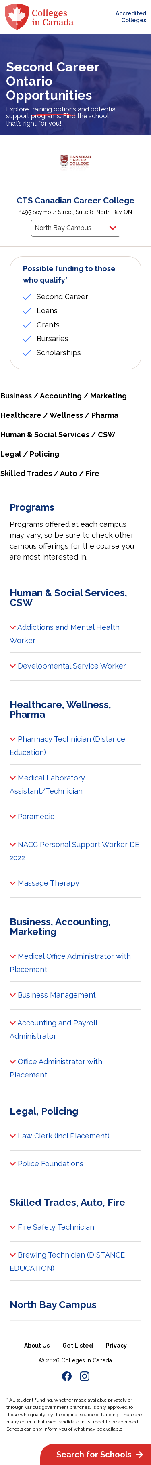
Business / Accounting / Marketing (63, 396)
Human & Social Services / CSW (57, 434)
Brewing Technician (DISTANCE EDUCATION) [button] (67, 1260)
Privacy (116, 1345)
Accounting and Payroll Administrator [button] (53, 1028)
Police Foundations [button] (46, 1164)
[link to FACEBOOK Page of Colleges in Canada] (67, 1377)
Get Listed (77, 1345)
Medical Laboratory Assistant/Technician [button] (47, 783)
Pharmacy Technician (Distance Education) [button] (67, 744)
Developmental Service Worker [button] (68, 666)
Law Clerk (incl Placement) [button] (60, 1136)
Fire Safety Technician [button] (52, 1227)
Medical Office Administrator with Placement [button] (70, 961)
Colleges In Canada (86, 1360)
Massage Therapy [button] (44, 883)
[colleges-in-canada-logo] (39, 17)
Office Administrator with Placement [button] (56, 1067)
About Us (37, 1345)
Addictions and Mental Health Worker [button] (65, 632)
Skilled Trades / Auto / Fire (49, 473)
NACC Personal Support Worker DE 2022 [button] (74, 850)
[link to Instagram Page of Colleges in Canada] (84, 1377)
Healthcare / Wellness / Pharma (59, 415)
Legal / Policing (29, 454)
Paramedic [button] (32, 817)
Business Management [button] (53, 995)
